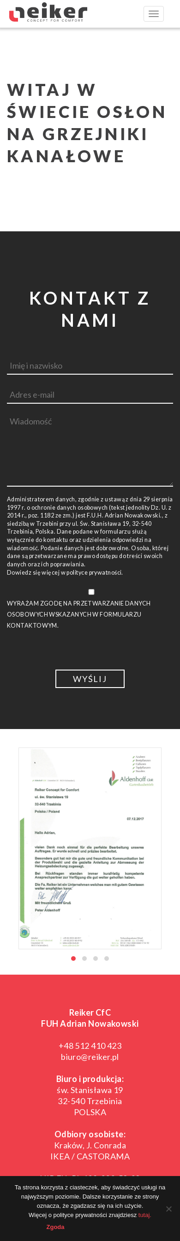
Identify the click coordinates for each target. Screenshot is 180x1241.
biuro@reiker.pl (90, 1057)
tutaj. (144, 1215)
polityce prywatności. (94, 572)
